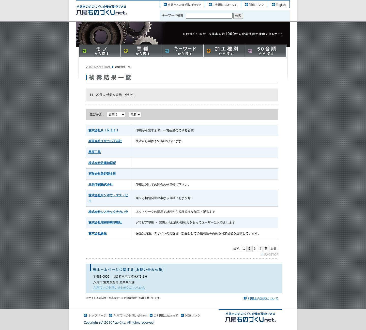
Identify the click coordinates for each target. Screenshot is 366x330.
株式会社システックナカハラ (108, 212)
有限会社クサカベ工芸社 (105, 141)
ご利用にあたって (225, 5)
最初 (236, 248)
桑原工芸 (94, 152)
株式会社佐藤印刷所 (102, 163)
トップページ (97, 315)
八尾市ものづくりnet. (98, 67)
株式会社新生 (97, 233)
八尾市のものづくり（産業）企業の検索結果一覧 (101, 10)
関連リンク (256, 5)
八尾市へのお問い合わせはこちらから (119, 287)
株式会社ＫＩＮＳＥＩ (103, 130)
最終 (274, 248)
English (281, 5)
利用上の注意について (263, 298)
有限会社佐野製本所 (102, 173)
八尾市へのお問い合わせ (184, 5)
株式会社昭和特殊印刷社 (105, 222)
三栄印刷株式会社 (100, 184)
